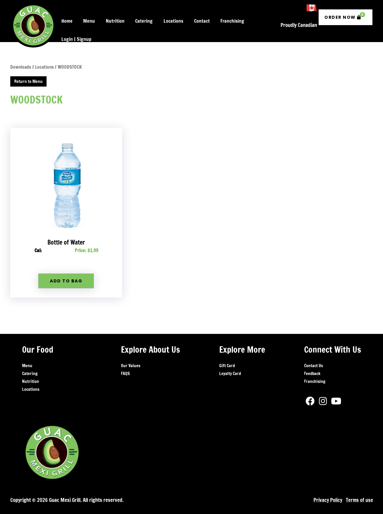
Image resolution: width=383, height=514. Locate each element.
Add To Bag (66, 269)
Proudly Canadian (299, 16)
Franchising (314, 370)
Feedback (312, 362)
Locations (30, 377)
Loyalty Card (230, 362)
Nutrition (30, 370)
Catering (29, 362)
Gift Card (227, 354)
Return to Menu (28, 70)
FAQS (125, 362)
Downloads (20, 55)
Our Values (130, 354)
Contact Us (313, 354)
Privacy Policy (327, 488)
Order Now (344, 10)
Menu (27, 354)
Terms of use (359, 488)
